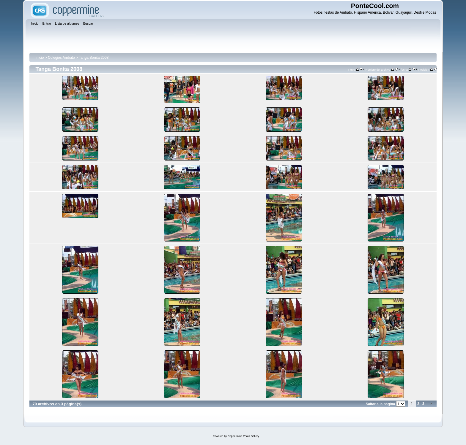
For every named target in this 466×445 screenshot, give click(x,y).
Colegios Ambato (61, 57)
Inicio (39, 57)
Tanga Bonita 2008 (93, 57)
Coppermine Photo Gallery (243, 436)
